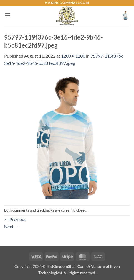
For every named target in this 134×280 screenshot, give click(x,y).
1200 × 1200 (73, 55)
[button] (7, 15)
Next (11, 226)
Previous (15, 219)
